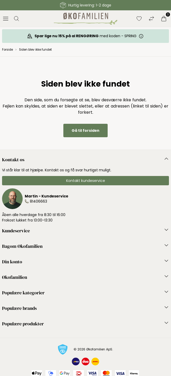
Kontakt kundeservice (85, 180)
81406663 (38, 201)
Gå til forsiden (85, 130)
